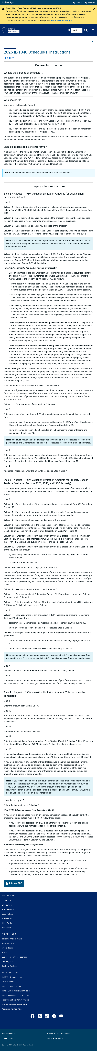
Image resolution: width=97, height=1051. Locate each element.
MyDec (5, 952)
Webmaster (6, 928)
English (74, 30)
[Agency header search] (86, 30)
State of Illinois (8, 982)
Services (90, 3)
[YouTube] (61, 1016)
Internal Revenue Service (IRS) (14, 1004)
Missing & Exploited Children (58, 1033)
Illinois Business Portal (11, 986)
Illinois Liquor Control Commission (16, 991)
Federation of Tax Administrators (15, 1000)
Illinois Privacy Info (55, 1038)
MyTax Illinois (7, 948)
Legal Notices (7, 914)
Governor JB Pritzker (9, 1045)
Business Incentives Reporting (14, 957)
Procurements (8, 918)
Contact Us (6, 900)
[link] (32, 1016)
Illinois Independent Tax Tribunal (15, 995)
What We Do (7, 923)
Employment (7, 905)
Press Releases (8, 909)
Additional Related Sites (12, 1009)
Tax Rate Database (9, 966)
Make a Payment (9, 943)
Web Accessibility (9, 1033)
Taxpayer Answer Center (12, 939)
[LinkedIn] (47, 1016)
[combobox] (76, 30)
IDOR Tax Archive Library (12, 977)
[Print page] (9, 58)
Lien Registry (7, 961)
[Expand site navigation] (93, 30)
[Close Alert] (94, 8)
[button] (14, 883)
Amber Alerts (7, 1038)
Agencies (78, 3)
